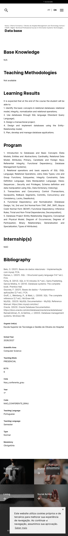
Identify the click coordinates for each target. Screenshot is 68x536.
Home (7, 26)
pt (49, 10)
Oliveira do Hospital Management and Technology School (44, 26)
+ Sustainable (48, 2)
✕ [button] (63, 509)
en (55, 10)
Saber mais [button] (21, 527)
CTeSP (7, 28)
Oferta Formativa (16, 26)
